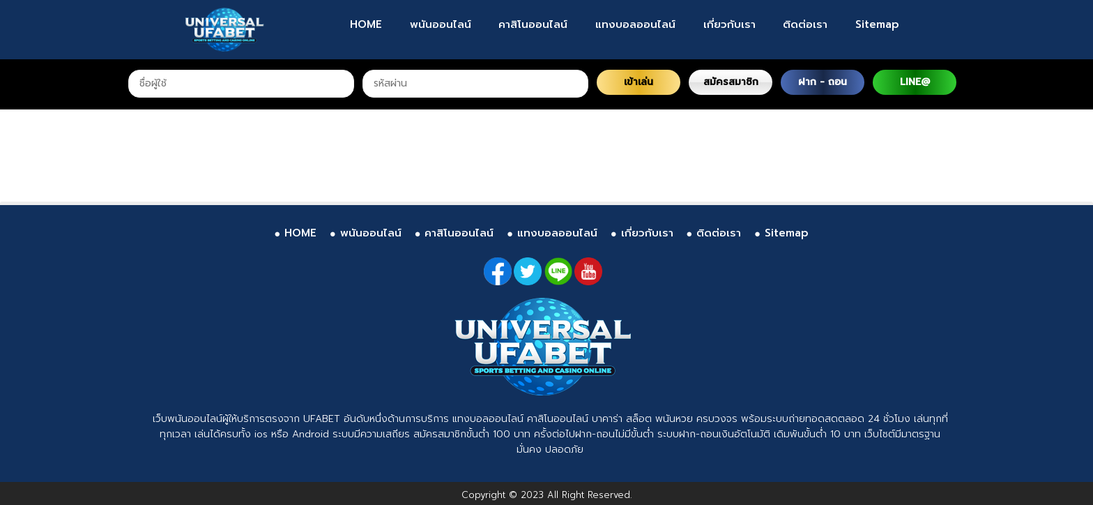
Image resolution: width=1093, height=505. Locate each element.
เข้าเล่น (638, 82)
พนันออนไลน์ (440, 24)
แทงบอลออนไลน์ (635, 24)
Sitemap (877, 24)
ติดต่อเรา (805, 24)
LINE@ (915, 82)
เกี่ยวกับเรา (729, 24)
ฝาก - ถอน (822, 82)
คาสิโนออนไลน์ (532, 24)
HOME (366, 24)
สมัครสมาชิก (730, 82)
